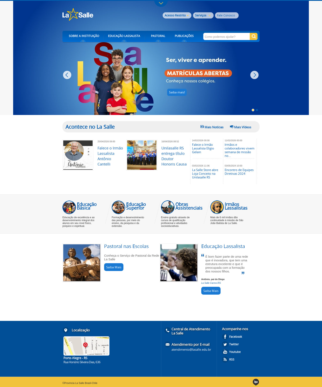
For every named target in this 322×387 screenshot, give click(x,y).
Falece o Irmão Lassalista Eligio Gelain (203, 148)
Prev (67, 75)
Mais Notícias (214, 127)
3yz (256, 382)
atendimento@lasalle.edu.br (191, 349)
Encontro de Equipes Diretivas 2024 (239, 172)
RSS (231, 359)
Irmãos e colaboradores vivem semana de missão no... (239, 150)
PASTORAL (158, 36)
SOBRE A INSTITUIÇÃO (84, 36)
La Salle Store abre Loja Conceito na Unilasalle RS (205, 173)
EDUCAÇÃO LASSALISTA (124, 36)
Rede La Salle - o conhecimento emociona (94, 15)
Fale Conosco (226, 15)
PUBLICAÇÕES (184, 36)
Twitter (234, 344)
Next (255, 75)
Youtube (235, 352)
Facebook (235, 337)
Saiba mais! (177, 92)
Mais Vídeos (242, 127)
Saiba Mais (113, 267)
